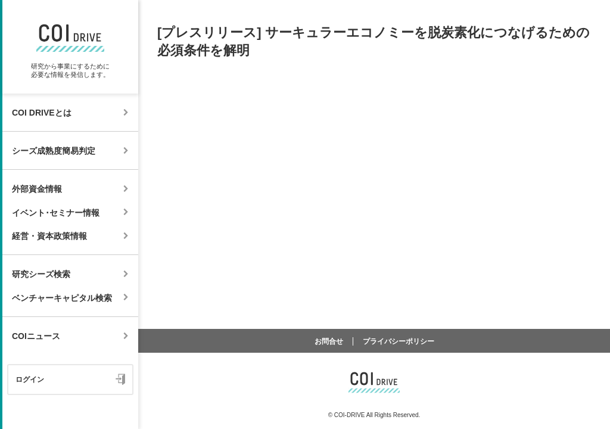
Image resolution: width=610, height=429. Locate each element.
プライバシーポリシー (398, 341)
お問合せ (329, 341)
